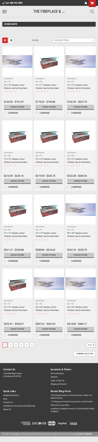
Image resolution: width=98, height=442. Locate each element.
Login (53, 380)
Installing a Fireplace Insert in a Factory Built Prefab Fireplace (72, 410)
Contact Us (8, 402)
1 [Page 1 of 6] (5, 345)
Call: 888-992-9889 (12, 3)
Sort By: (35, 40)
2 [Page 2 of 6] (10, 345)
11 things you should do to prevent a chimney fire (72, 402)
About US (7, 409)
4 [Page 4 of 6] (21, 345)
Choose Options (17, 107)
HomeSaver (8, 79)
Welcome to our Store (60, 405)
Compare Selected (84, 354)
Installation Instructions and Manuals (19, 406)
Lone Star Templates (83, 434)
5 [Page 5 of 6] (26, 345)
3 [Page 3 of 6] (15, 345)
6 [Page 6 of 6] (32, 345)
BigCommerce (59, 434)
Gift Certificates (57, 373)
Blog (5, 399)
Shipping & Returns (59, 384)
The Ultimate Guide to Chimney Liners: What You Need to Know (71, 396)
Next (91, 344)
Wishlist (54, 377)
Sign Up (61, 380)
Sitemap (39, 434)
